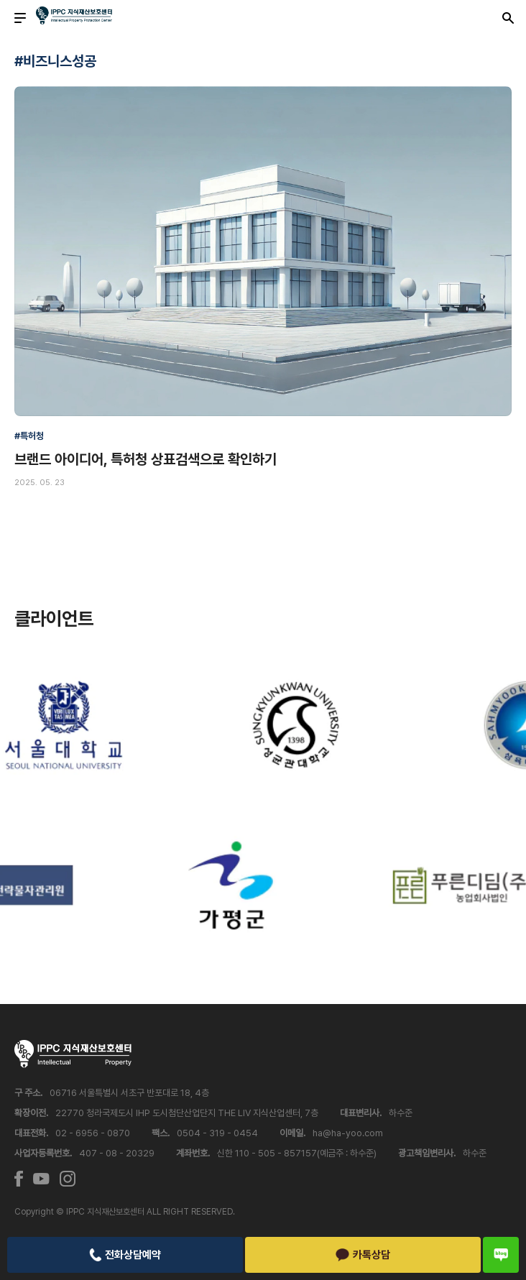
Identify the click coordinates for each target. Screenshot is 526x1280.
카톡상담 (363, 1254)
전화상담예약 (125, 1254)
